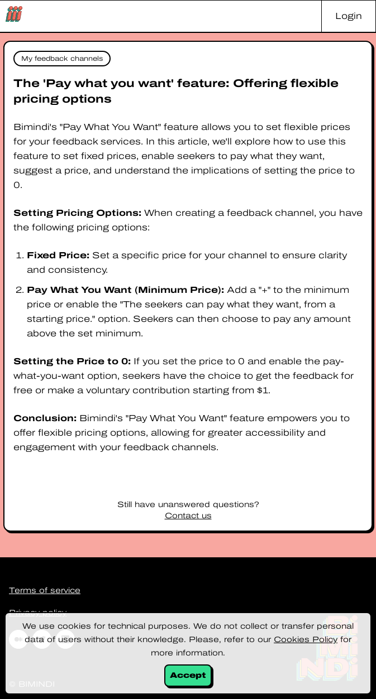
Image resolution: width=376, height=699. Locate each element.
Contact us (188, 516)
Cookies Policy (305, 639)
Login (348, 16)
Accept (188, 675)
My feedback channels (62, 58)
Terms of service (44, 590)
